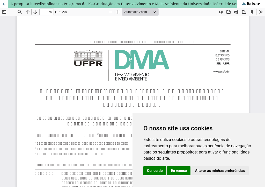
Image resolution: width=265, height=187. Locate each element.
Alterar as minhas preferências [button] (220, 171)
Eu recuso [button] (179, 171)
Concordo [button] (155, 171)
